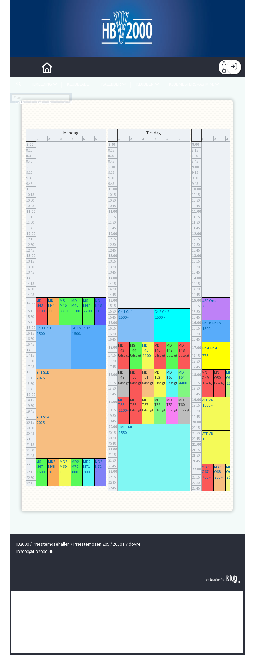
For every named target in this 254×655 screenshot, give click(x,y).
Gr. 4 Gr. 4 (209, 347)
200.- (206, 305)
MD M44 (51, 303)
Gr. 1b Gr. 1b (80, 327)
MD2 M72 (98, 464)
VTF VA (207, 399)
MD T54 (181, 375)
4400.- (184, 382)
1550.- (124, 432)
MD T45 (145, 347)
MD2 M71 (87, 464)
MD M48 (98, 303)
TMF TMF (125, 426)
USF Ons (209, 300)
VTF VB (207, 433)
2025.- (42, 377)
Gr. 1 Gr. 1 (43, 327)
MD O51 (229, 375)
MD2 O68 (217, 469)
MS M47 (86, 303)
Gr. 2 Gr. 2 (161, 311)
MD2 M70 (75, 464)
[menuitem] (19, 67)
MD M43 (39, 303)
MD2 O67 (205, 469)
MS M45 (63, 303)
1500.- (42, 333)
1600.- (42, 471)
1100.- (42, 310)
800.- (53, 471)
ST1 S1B (42, 372)
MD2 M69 (63, 464)
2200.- (65, 310)
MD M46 (74, 303)
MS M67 (39, 464)
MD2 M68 (51, 464)
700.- (206, 477)
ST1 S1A (42, 417)
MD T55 (121, 402)
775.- (206, 355)
